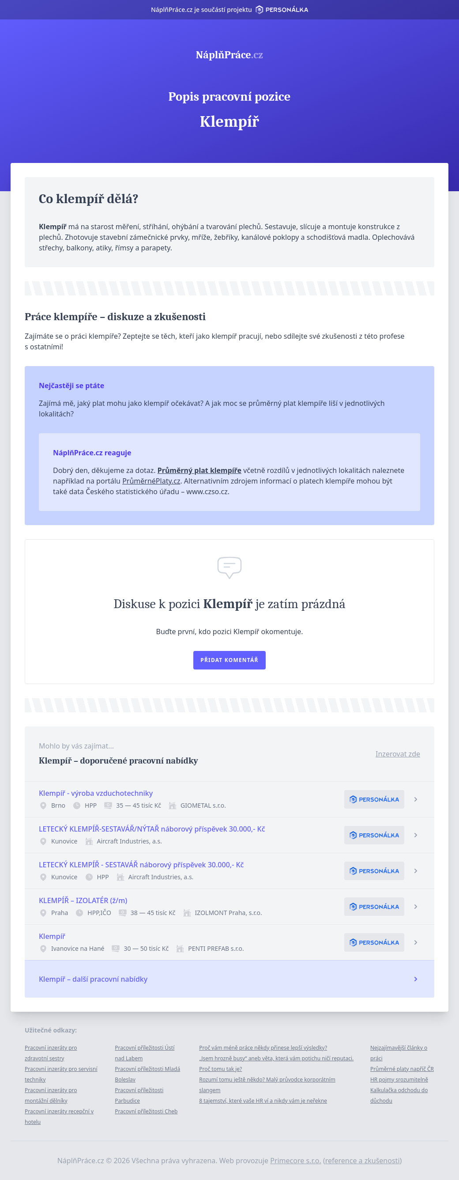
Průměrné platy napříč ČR (402, 1069)
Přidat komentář (229, 660)
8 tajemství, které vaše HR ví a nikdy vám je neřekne (263, 1100)
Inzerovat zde (398, 754)
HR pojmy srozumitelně (399, 1079)
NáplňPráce (229, 55)
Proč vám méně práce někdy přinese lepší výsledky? (263, 1047)
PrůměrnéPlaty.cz (151, 481)
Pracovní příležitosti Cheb (146, 1111)
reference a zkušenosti (362, 1160)
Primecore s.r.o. (295, 1160)
